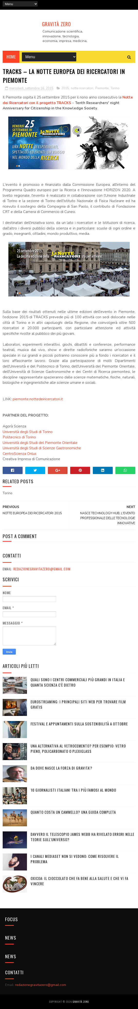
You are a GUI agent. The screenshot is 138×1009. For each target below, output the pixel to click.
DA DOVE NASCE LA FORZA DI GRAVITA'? (61, 768)
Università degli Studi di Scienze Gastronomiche (42, 448)
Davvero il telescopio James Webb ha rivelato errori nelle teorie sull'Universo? (82, 836)
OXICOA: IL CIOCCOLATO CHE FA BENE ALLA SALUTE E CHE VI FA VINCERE (79, 881)
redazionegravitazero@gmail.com (41, 568)
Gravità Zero (56, 24)
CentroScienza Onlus (19, 453)
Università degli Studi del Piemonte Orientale (40, 442)
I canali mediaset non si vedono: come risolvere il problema (75, 858)
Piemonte (102, 88)
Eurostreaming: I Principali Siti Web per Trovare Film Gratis (78, 704)
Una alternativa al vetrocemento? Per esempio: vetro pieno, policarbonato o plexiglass (78, 748)
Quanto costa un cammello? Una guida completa (73, 812)
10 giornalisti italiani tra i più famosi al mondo (73, 790)
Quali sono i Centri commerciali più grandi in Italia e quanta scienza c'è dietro (78, 682)
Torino (115, 88)
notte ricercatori (82, 88)
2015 (65, 88)
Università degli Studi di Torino (28, 431)
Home (11, 57)
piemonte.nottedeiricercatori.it (38, 399)
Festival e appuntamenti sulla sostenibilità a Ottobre (79, 723)
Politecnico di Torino (19, 437)
